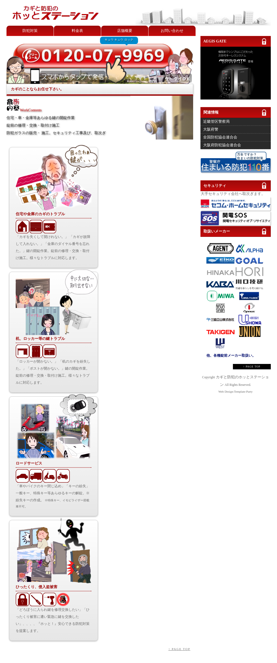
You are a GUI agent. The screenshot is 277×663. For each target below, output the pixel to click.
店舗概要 (124, 31)
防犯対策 (30, 31)
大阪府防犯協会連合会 (222, 145)
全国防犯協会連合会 (220, 137)
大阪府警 (210, 129)
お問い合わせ (172, 31)
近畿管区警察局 (216, 122)
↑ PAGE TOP (179, 649)
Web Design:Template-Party (235, 391)
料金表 (77, 31)
